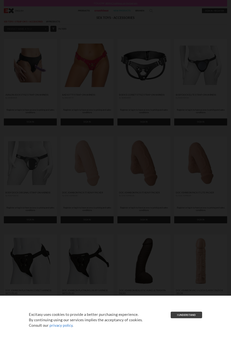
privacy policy (61, 325)
